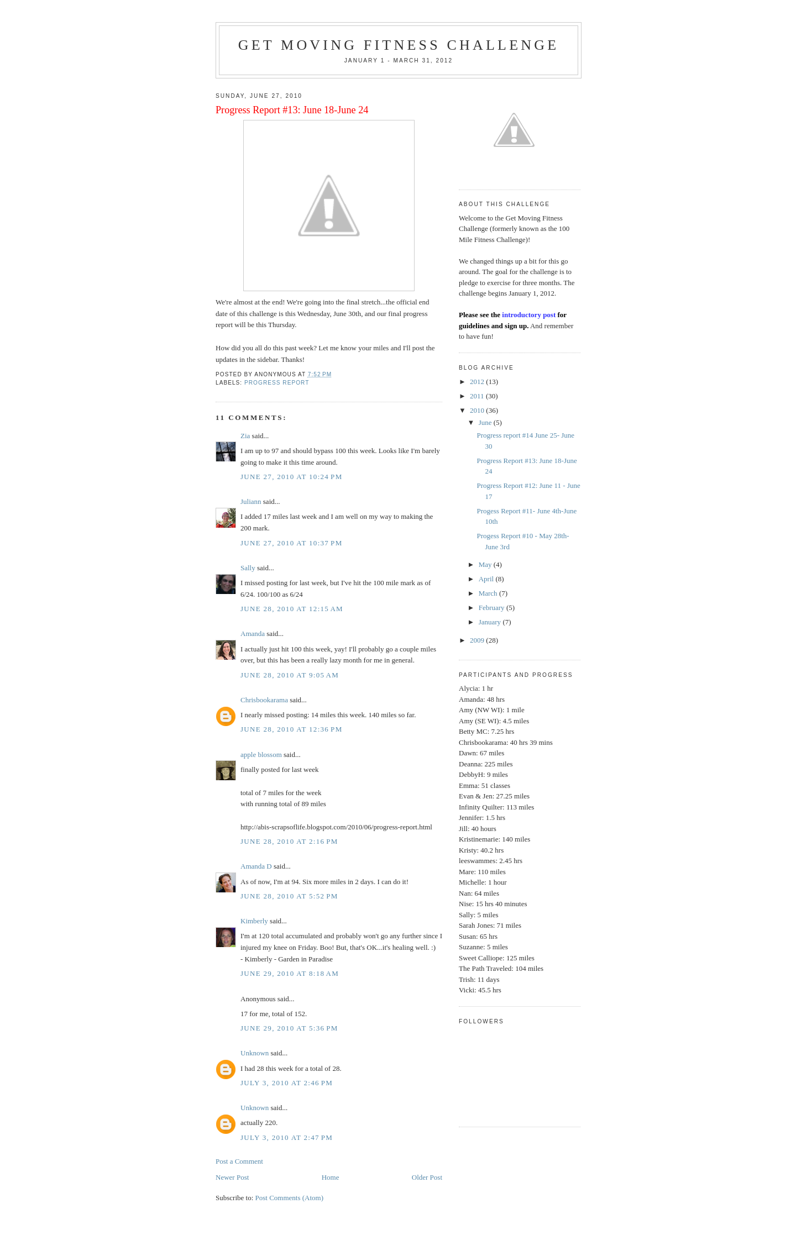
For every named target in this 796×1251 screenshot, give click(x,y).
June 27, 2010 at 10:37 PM (291, 543)
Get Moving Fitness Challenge (398, 45)
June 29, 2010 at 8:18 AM (289, 973)
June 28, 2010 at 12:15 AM (291, 609)
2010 (478, 410)
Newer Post (232, 1177)
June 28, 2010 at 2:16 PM (289, 841)
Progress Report (276, 383)
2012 (478, 381)
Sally (247, 568)
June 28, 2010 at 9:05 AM (289, 675)
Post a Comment (239, 1161)
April (487, 579)
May (486, 564)
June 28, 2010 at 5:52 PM (289, 896)
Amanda (252, 633)
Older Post (427, 1177)
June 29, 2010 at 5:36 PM (289, 1028)
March (489, 593)
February (492, 607)
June (486, 422)
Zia (245, 436)
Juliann (250, 501)
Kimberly (254, 921)
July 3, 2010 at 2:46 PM (286, 1083)
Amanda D (256, 866)
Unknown (254, 1053)
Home (330, 1177)
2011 (478, 396)
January (491, 622)
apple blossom (261, 754)
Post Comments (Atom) (289, 1198)
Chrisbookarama (264, 700)
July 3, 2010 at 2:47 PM (286, 1137)
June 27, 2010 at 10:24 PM (291, 476)
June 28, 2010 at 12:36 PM (291, 729)
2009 (478, 640)
